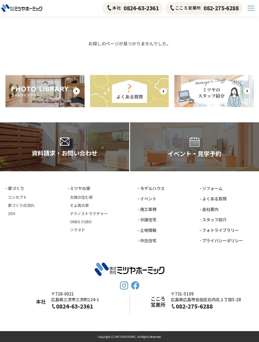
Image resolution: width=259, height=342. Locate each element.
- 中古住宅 (147, 240)
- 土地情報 (147, 230)
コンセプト (17, 197)
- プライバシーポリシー (221, 240)
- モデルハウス (151, 188)
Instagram (124, 285)
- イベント (147, 198)
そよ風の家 (79, 205)
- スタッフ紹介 (213, 219)
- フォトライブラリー (219, 230)
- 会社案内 (209, 209)
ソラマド (77, 229)
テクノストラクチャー (89, 213)
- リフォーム (211, 188)
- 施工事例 (147, 209)
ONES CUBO (81, 221)
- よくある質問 (213, 198)
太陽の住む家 (81, 197)
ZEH (11, 213)
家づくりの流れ (21, 205)
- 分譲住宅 (147, 219)
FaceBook (135, 285)
